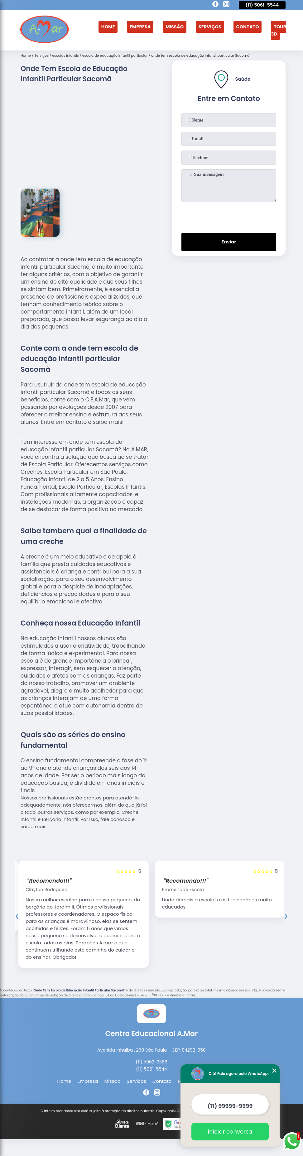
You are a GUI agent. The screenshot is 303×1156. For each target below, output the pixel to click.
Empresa (139, 26)
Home (106, 26)
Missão (174, 26)
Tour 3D (280, 30)
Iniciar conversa (230, 1131)
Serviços (210, 26)
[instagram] (226, 5)
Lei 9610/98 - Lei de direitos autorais (167, 995)
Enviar (228, 241)
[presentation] (228, 215)
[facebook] (215, 5)
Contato (248, 26)
